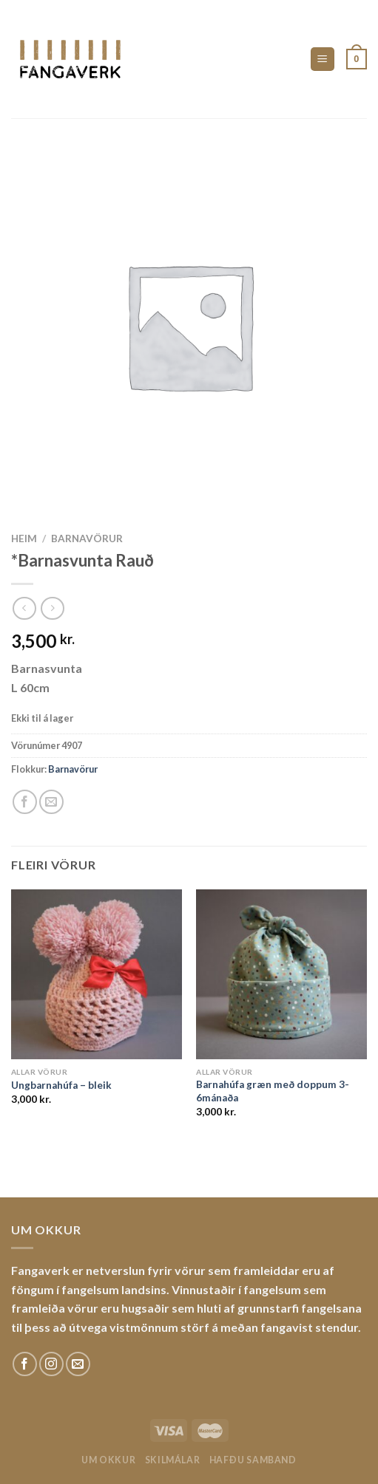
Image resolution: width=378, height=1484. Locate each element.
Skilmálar (172, 1460)
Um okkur (108, 1460)
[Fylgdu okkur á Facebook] (25, 1364)
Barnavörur (87, 538)
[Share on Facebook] (25, 802)
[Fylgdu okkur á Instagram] (51, 1364)
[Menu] (323, 59)
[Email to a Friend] (51, 802)
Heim (24, 538)
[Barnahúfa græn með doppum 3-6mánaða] (281, 974)
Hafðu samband (253, 1460)
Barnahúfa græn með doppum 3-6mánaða (272, 1091)
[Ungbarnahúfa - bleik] (96, 974)
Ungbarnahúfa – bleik (61, 1085)
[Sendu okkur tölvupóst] (78, 1364)
